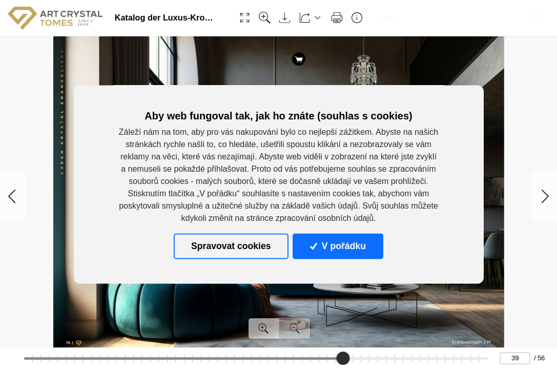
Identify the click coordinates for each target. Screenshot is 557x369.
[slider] (343, 358)
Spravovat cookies (231, 246)
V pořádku (337, 246)
